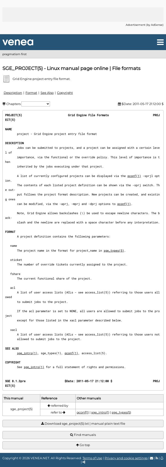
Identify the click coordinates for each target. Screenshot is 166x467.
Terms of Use (92, 458)
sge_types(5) (114, 250)
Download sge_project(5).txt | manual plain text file (83, 423)
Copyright (65, 93)
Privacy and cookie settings (126, 458)
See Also (47, 93)
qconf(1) (134, 176)
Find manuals (83, 434)
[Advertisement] (83, 14)
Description (13, 93)
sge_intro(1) (27, 353)
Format (31, 93)
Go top (83, 445)
